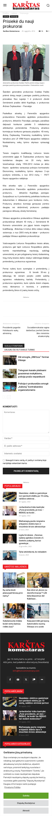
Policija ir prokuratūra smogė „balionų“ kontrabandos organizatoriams (33, 386)
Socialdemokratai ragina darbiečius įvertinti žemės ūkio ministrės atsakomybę (37, 331)
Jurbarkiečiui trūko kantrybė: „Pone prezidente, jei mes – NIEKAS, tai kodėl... (32, 510)
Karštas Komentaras (11, 31)
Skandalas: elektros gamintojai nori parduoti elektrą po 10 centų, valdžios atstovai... (34, 496)
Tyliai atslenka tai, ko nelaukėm (33, 552)
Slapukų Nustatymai (26, 803)
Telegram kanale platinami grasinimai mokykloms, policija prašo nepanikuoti (32, 373)
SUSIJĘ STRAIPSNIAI (13, 346)
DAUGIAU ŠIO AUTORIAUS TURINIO (19, 350)
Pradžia (6, 13)
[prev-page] (4, 397)
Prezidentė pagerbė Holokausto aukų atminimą (11, 330)
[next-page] (9, 397)
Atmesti (26, 810)
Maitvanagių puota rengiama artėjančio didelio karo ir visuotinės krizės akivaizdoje (32, 524)
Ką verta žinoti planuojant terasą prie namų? (13, 593)
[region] (26, 782)
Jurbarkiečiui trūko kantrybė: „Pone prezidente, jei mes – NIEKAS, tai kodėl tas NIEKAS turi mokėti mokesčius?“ (32, 715)
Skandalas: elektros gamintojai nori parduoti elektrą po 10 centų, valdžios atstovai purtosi (34, 700)
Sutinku (26, 796)
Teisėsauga (24, 13)
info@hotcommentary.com (26, 671)
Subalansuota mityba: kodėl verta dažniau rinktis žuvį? (12, 624)
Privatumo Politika (12, 787)
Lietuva (14, 13)
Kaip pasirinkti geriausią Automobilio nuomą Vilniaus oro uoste (38, 624)
